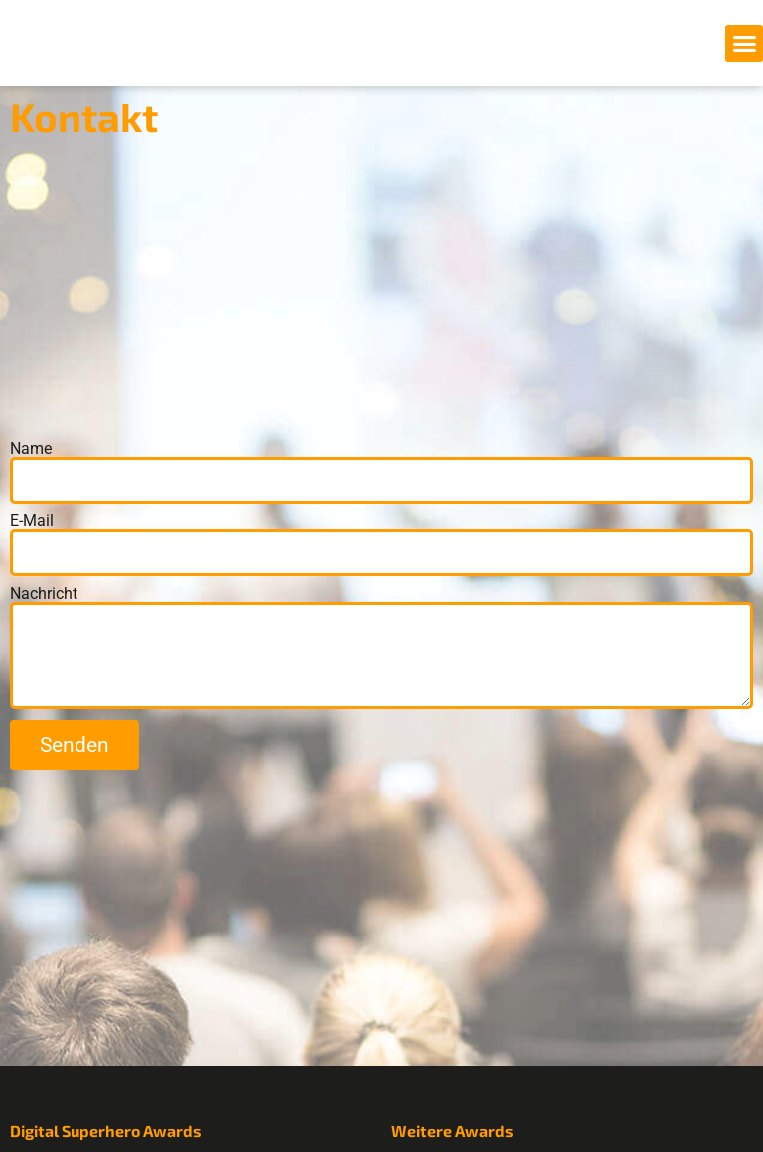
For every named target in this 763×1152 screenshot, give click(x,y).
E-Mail (32, 521)
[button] (744, 44)
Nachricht (43, 594)
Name (31, 449)
